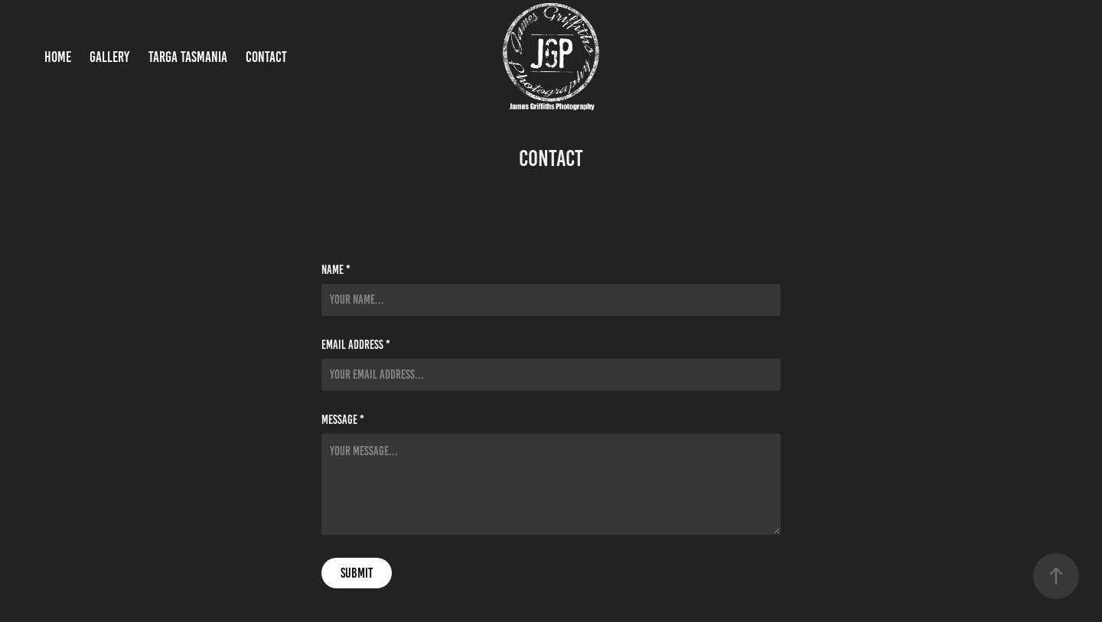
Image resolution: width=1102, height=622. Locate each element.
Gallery (109, 57)
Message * (342, 420)
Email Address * (355, 345)
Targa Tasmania (187, 57)
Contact (266, 57)
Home (57, 57)
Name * (335, 270)
